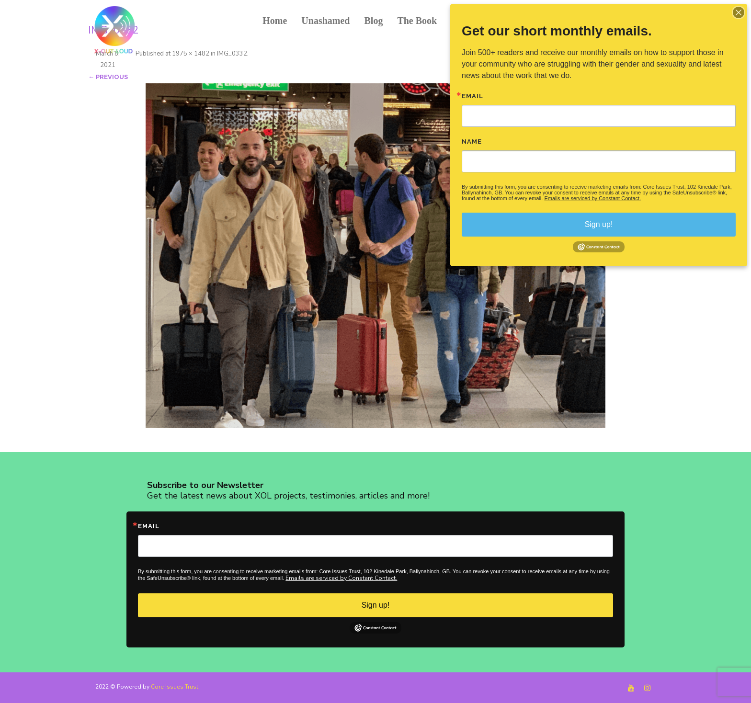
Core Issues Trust (174, 687)
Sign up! (376, 605)
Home (274, 20)
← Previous (108, 76)
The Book (417, 20)
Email (148, 526)
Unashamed (325, 20)
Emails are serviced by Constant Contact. (341, 578)
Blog (373, 20)
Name (472, 141)
